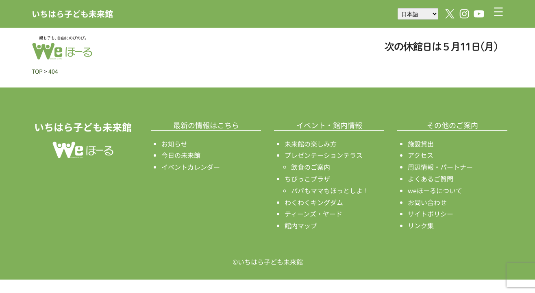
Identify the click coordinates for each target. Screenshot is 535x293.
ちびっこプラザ (307, 179)
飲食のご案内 (310, 167)
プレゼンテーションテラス (324, 155)
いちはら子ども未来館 (72, 14)
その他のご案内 (452, 125)
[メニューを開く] (498, 11)
